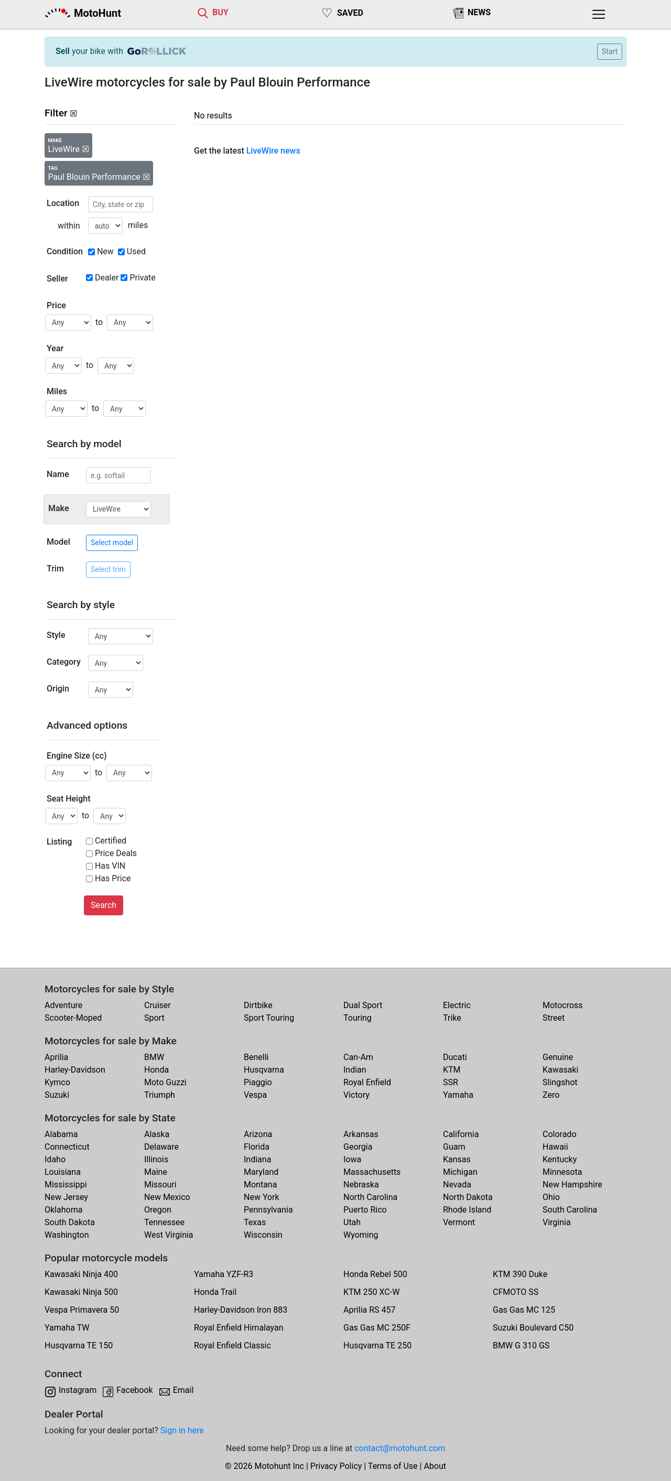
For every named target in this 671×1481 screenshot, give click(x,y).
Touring (357, 1018)
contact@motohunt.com (399, 1448)
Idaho (55, 1159)
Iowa (352, 1159)
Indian (354, 1070)
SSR (450, 1082)
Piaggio (258, 1082)
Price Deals (116, 853)
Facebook (134, 1390)
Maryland (261, 1172)
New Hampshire (572, 1185)
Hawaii (555, 1147)
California (461, 1134)
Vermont (459, 1222)
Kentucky (560, 1159)
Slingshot (560, 1082)
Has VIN (110, 866)
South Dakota (70, 1222)
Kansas (457, 1159)
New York (261, 1197)
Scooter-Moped (73, 1018)
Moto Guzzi (165, 1082)
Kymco (57, 1082)
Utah (352, 1222)
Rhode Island (467, 1210)
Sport (154, 1018)
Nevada (457, 1185)
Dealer (106, 278)
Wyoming (360, 1235)
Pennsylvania (268, 1210)
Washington (67, 1235)
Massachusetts (372, 1172)
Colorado (560, 1134)
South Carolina (570, 1210)
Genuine (558, 1057)
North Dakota (468, 1197)
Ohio (551, 1197)
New (105, 251)
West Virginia (168, 1235)
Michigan (460, 1172)
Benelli (256, 1057)
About (435, 1466)
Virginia (557, 1222)
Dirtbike (258, 1005)
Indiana (257, 1159)
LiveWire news (273, 151)
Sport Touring (269, 1018)
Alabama (61, 1134)
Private (142, 278)
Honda (156, 1070)
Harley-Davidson (75, 1070)
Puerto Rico (365, 1210)
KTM (452, 1070)
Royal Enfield (367, 1082)
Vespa (255, 1095)
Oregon (157, 1210)
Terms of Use (393, 1466)
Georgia (357, 1147)
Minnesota (562, 1172)
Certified (110, 841)
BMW (154, 1057)
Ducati (455, 1057)
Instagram (77, 1390)
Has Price (113, 878)
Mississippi (66, 1185)
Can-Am (358, 1057)
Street (554, 1018)
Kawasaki (560, 1070)
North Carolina (370, 1197)
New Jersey (66, 1197)
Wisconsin (263, 1235)
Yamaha (458, 1095)
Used (136, 251)
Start (610, 51)
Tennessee (164, 1222)
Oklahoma (63, 1210)
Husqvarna (264, 1070)
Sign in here (182, 1430)
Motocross (563, 1005)
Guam (454, 1147)
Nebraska (361, 1185)
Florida (256, 1147)
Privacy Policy (336, 1466)
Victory (356, 1095)
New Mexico (167, 1197)
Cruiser (157, 1005)
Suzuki (57, 1095)
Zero (551, 1095)
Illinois (156, 1159)
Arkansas (360, 1134)
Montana (260, 1185)
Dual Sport (363, 1005)
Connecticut (67, 1147)
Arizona (258, 1134)
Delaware (161, 1147)
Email (183, 1390)
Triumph (159, 1095)
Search (103, 905)
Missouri (160, 1185)
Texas (255, 1222)
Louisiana (63, 1172)
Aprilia (56, 1057)
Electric (457, 1005)
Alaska (156, 1134)
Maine (155, 1172)
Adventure (63, 1005)
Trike (452, 1018)
